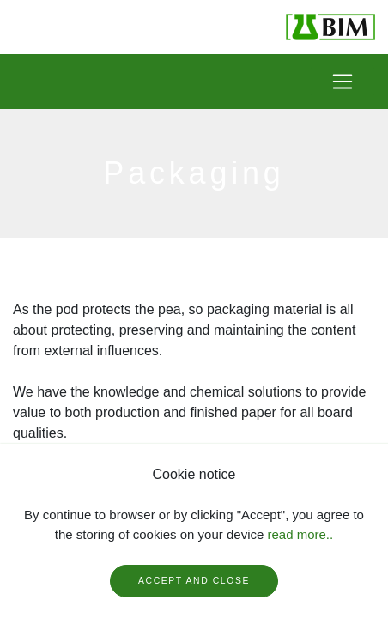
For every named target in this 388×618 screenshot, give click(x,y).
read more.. (300, 534)
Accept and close (194, 580)
